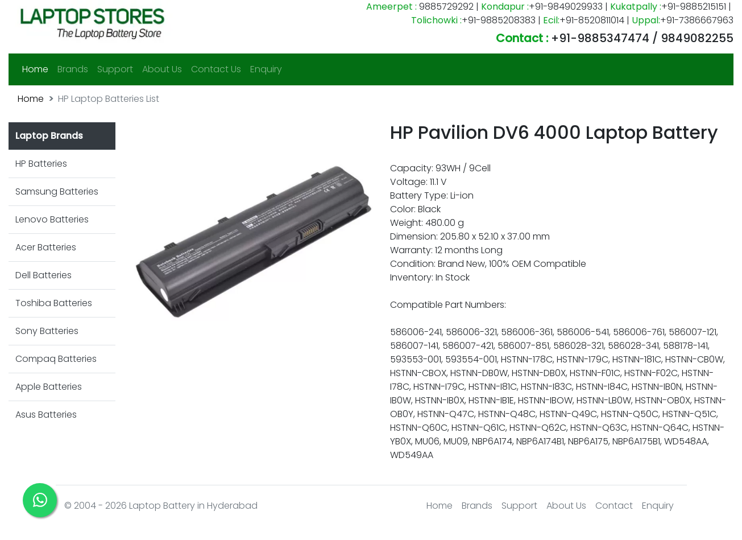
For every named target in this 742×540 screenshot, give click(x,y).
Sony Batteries (46, 330)
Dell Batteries (43, 275)
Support (115, 69)
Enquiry (266, 69)
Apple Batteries (48, 386)
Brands (72, 69)
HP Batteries (41, 163)
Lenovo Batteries (52, 219)
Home (37, 69)
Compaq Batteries (56, 358)
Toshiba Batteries (53, 303)
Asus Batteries (46, 414)
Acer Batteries (45, 247)
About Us (162, 69)
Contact (614, 505)
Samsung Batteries (56, 191)
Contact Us (216, 69)
